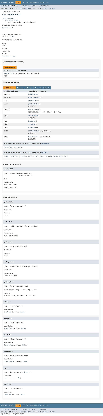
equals (31, 97)
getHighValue (33, 104)
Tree (27, 2)
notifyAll (39, 156)
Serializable (7, 27)
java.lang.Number (11, 20)
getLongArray (33, 109)
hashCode (31, 121)
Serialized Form (8, 56)
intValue (31, 124)
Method (28, 8)
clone (6, 156)
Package (11, 2)
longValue (32, 127)
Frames (24, 6)
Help (46, 2)
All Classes (44, 6)
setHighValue (33, 131)
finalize (13, 156)
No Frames (32, 6)
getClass (22, 156)
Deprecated (34, 2)
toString (48, 156)
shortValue (18, 147)
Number (11, 36)
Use (23, 2)
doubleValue (33, 94)
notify (30, 156)
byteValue (8, 147)
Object (37, 97)
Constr (21, 8)
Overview (4, 2)
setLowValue (33, 136)
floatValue (32, 100)
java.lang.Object (8, 18)
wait (55, 156)
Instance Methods (24, 88)
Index (42, 2)
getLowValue (33, 115)
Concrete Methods (42, 88)
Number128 (8, 73)
